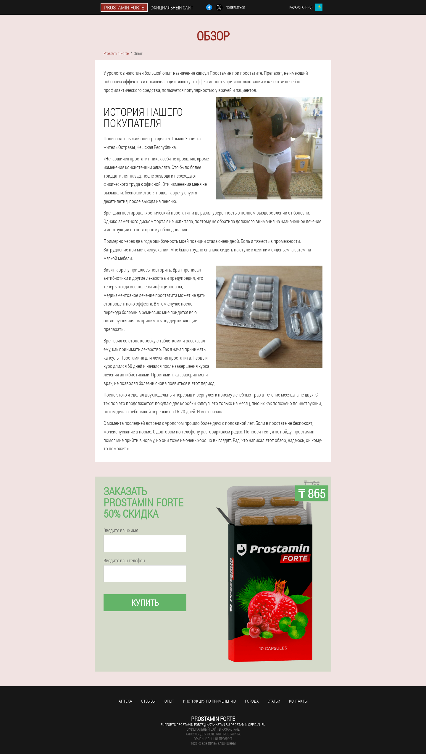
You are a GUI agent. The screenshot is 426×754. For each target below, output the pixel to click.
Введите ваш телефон (124, 560)
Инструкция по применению (209, 701)
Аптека (125, 701)
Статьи (274, 701)
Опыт (169, 701)
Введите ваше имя (121, 530)
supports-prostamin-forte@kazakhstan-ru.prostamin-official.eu (213, 724)
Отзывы (148, 701)
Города (252, 701)
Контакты (298, 701)
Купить (145, 602)
